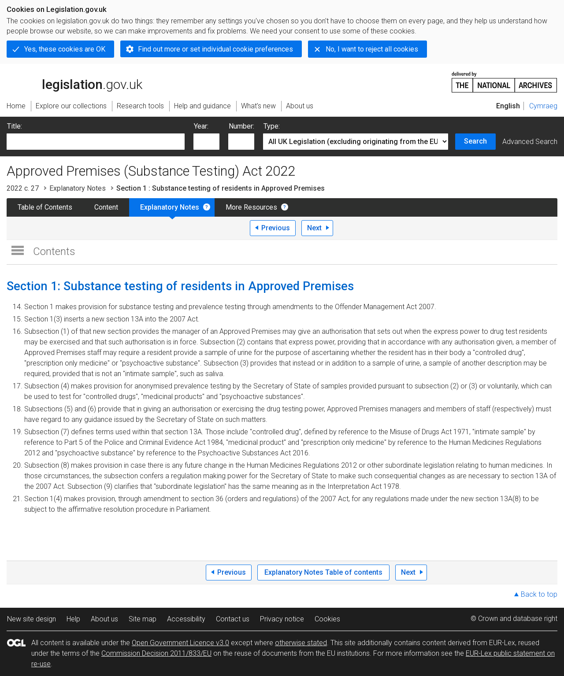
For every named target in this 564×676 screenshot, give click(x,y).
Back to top (539, 594)
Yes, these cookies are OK (64, 49)
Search (475, 141)
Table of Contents (45, 207)
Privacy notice (282, 619)
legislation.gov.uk (74, 81)
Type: (271, 126)
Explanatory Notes (77, 188)
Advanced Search (529, 141)
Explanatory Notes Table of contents (323, 572)
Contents (54, 251)
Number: (241, 126)
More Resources (251, 207)
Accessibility (186, 619)
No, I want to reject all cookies (372, 49)
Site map (142, 619)
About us (104, 619)
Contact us (232, 619)
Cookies (327, 619)
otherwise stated (301, 643)
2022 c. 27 (23, 188)
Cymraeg (543, 106)
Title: (14, 126)
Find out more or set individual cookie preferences (215, 49)
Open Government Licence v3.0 (180, 643)
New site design (31, 619)
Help (73, 619)
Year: (201, 126)
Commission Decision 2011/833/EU (156, 653)
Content (106, 207)
